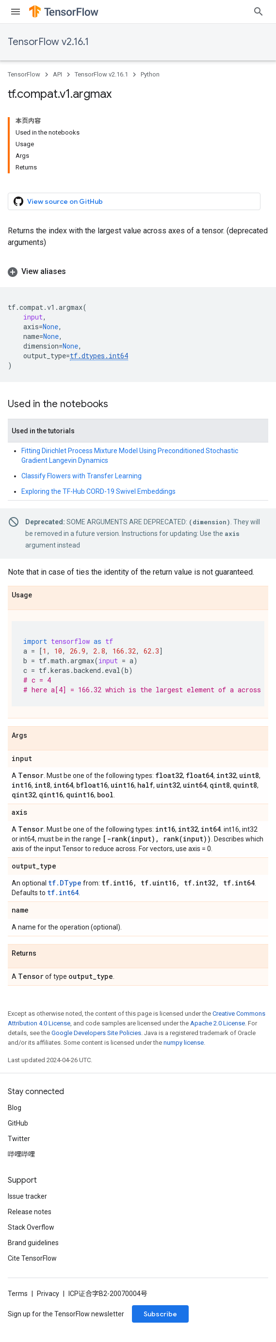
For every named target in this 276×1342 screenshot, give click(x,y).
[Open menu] (15, 11)
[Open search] (258, 11)
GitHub (18, 1123)
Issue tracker (27, 1196)
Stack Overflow (31, 1227)
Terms (18, 1293)
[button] (138, 271)
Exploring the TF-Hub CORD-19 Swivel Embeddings (98, 491)
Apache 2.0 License (217, 1023)
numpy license (183, 1042)
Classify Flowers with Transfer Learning (81, 476)
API (57, 74)
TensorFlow (24, 74)
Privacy (48, 1293)
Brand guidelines (33, 1243)
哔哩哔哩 (21, 1154)
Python (150, 74)
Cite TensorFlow (32, 1258)
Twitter (19, 1139)
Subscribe (160, 1314)
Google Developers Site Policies (96, 1033)
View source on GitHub (58, 201)
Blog (14, 1108)
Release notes (29, 1212)
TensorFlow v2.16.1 (48, 42)
